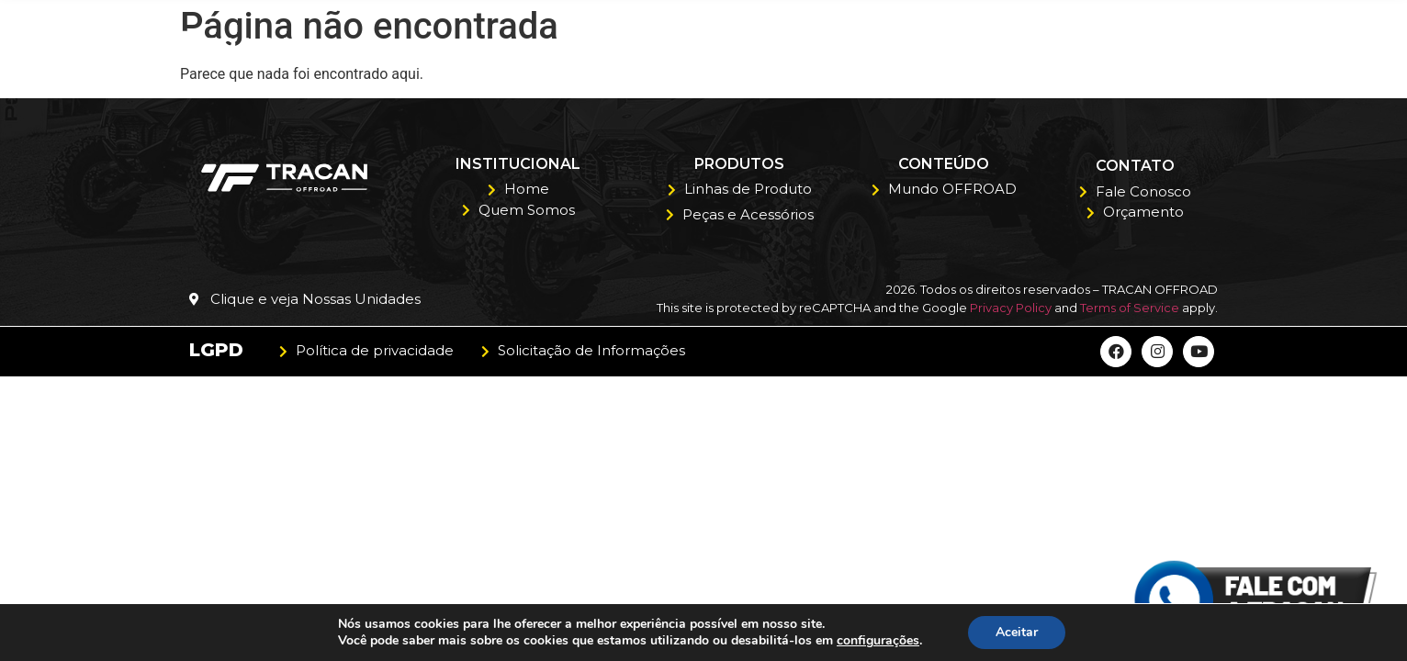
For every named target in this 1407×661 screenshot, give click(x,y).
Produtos (836, 46)
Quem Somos (698, 45)
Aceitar (1017, 632)
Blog (944, 45)
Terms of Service (1129, 307)
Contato (1237, 45)
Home (588, 45)
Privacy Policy (1011, 307)
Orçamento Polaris (1083, 45)
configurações (878, 641)
